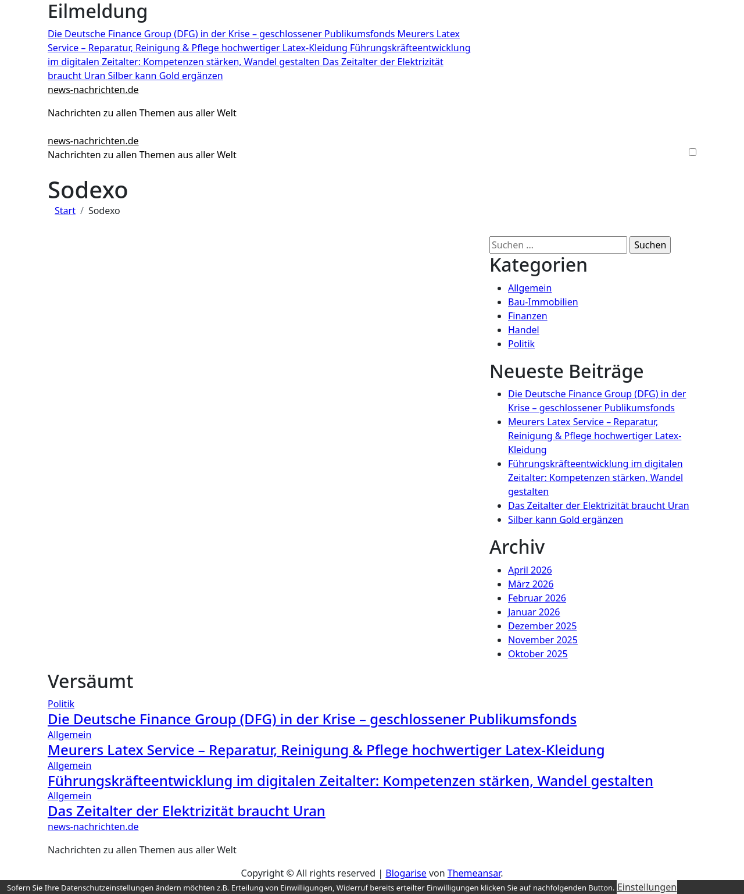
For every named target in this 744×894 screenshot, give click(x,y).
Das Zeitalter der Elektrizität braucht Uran (598, 505)
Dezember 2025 (542, 625)
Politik (521, 343)
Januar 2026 (534, 612)
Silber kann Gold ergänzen (565, 519)
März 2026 (530, 584)
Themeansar (474, 873)
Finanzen (528, 315)
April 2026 (530, 570)
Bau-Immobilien (543, 301)
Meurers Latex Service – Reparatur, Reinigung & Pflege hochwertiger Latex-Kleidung (594, 435)
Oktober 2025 (538, 653)
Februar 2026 (537, 598)
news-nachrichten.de (93, 89)
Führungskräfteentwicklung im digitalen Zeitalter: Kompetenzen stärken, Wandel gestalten (595, 477)
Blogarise (405, 873)
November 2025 (543, 639)
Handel (523, 329)
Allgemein (530, 288)
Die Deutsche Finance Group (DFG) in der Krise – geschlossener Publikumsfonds (312, 718)
